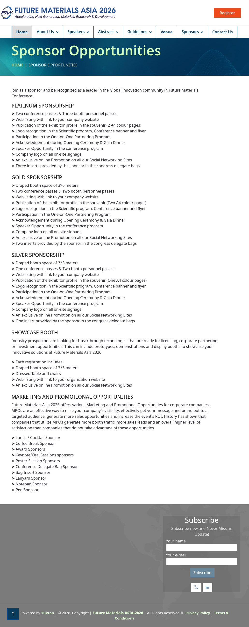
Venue (166, 32)
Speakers (76, 31)
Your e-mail (176, 555)
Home (22, 32)
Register (227, 12)
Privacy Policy (197, 612)
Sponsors (190, 31)
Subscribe (202, 572)
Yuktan (47, 612)
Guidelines (137, 31)
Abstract (106, 31)
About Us (45, 31)
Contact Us (222, 32)
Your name (176, 541)
